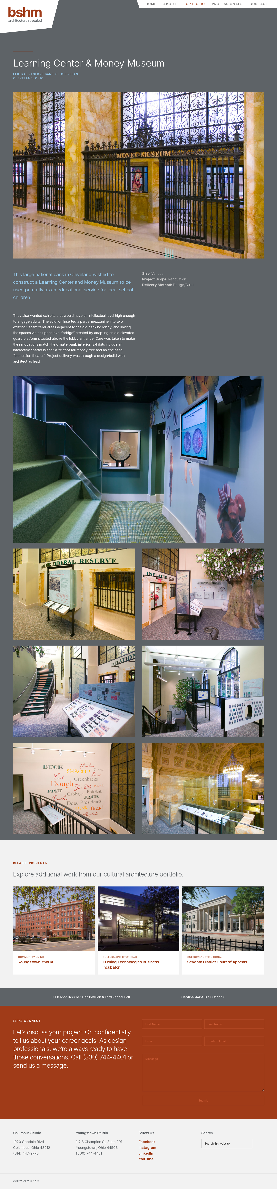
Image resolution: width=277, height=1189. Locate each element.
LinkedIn (146, 1153)
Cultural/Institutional (120, 957)
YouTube (146, 1159)
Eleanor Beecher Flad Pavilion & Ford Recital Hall (92, 997)
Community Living (31, 957)
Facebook (147, 1142)
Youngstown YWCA (36, 962)
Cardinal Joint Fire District (201, 997)
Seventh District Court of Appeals (217, 962)
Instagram (147, 1148)
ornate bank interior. (74, 344)
